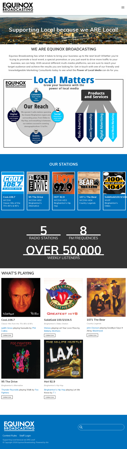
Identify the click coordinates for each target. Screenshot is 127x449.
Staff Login (25, 435)
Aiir (47, 442)
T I (54, 392)
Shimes (47, 328)
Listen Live (7, 335)
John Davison (93, 327)
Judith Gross (7, 328)
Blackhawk (98, 330)
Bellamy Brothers (52, 330)
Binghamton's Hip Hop (54, 389)
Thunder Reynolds (10, 389)
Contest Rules (10, 435)
